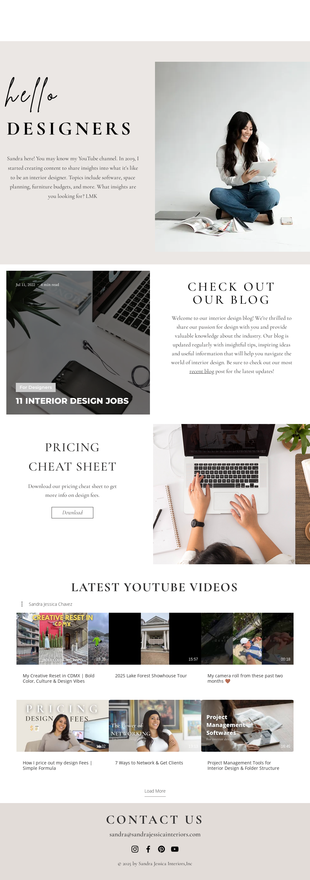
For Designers (36, 387)
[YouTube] (174, 849)
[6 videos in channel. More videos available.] (155, 691)
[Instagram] (135, 849)
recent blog (201, 371)
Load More (155, 791)
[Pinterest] (161, 849)
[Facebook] (148, 849)
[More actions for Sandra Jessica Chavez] (47, 604)
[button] (47, 604)
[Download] (72, 512)
